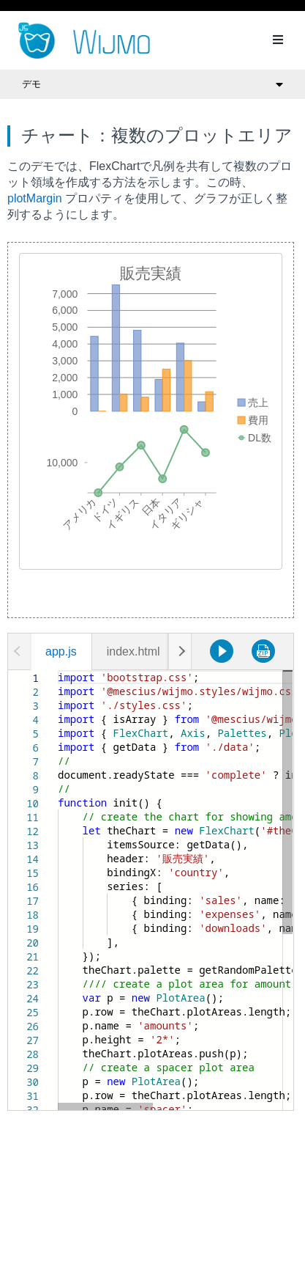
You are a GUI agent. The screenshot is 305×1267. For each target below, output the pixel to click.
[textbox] (58, 670)
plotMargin (34, 198)
